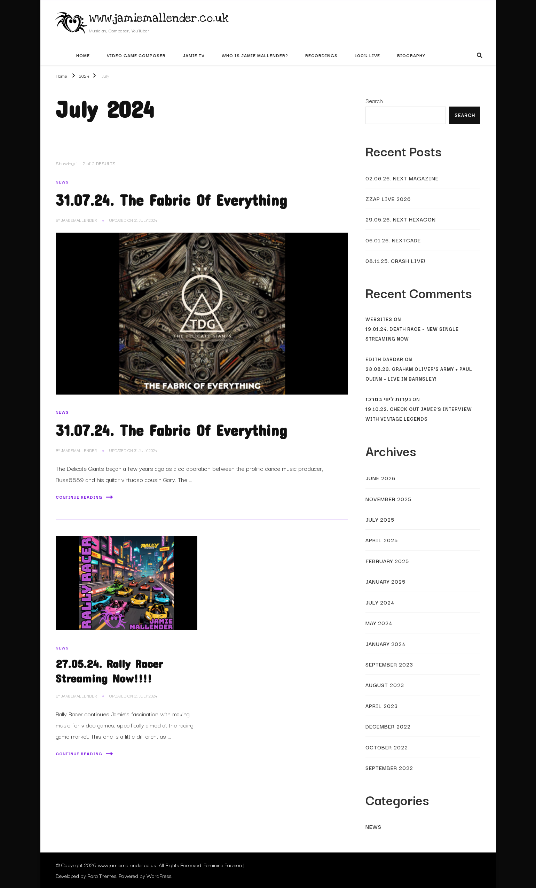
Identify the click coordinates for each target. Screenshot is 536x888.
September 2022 (389, 767)
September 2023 (389, 664)
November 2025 (388, 498)
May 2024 (378, 622)
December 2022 (388, 726)
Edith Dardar (384, 359)
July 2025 (379, 519)
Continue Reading (84, 497)
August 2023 (384, 684)
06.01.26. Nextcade (393, 240)
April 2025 (381, 540)
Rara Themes (101, 875)
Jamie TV (194, 55)
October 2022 (386, 747)
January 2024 (385, 643)
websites (378, 319)
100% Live (367, 55)
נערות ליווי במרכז (388, 399)
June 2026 (380, 478)
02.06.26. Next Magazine (402, 178)
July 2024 (379, 602)
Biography (411, 55)
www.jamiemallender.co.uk (159, 18)
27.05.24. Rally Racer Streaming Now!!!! (109, 670)
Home (83, 55)
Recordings (321, 55)
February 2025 (387, 560)
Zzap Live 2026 (388, 198)
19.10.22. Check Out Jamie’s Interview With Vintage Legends (418, 413)
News (62, 182)
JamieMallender (79, 220)
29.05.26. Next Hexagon (400, 219)
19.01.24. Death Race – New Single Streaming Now (412, 333)
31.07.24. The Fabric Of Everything (171, 200)
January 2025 (385, 581)
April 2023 (381, 705)
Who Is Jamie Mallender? (255, 55)
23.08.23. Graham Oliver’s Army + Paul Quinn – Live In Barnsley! (418, 373)
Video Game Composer (136, 55)
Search (374, 100)
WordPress (159, 875)
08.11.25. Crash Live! (395, 260)
